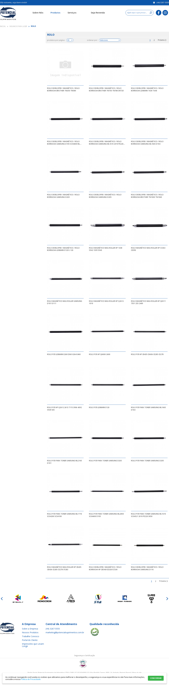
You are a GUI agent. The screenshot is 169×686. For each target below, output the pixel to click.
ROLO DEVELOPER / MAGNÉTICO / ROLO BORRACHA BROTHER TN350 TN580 (63, 89)
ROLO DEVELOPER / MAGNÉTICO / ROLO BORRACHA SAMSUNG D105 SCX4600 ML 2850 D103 (63, 144)
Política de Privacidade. (31, 679)
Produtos (55, 12)
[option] (17, 599)
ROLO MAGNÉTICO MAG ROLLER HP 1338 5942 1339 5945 (105, 249)
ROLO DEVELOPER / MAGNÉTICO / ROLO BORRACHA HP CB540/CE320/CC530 (105, 568)
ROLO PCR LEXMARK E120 (99, 407)
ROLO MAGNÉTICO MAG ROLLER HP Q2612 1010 (106, 302)
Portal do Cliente (30, 640)
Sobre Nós (37, 12)
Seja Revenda (98, 12)
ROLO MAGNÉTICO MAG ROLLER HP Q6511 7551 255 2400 (148, 302)
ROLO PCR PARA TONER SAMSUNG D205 (147, 460)
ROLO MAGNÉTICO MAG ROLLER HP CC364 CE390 (148, 249)
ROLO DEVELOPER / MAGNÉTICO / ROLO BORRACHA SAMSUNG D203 (63, 195)
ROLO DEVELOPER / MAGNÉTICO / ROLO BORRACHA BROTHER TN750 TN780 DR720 (106, 89)
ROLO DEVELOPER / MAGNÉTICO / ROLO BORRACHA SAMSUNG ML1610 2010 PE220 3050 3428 (106, 144)
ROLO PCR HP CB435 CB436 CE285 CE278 (147, 354)
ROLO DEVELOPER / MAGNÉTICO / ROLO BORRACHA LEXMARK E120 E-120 (63, 249)
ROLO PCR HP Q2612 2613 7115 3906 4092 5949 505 (64, 408)
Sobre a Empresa (30, 628)
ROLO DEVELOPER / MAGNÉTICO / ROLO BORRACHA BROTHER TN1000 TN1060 (147, 195)
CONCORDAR (155, 678)
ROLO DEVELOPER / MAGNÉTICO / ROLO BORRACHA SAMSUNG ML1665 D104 (147, 142)
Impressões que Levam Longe (33, 644)
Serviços (72, 12)
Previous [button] (2, 599)
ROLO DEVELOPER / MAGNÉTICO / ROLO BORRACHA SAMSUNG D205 (105, 195)
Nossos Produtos (30, 632)
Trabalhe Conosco (30, 636)
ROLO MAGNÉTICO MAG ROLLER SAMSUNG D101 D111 (64, 302)
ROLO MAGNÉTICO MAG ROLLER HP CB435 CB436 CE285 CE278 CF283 (64, 568)
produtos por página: (56, 40)
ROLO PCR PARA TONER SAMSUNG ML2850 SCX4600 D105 (106, 515)
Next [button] (167, 599)
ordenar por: (92, 40)
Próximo (161, 40)
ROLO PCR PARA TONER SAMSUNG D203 (105, 460)
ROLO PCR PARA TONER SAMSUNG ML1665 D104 (148, 408)
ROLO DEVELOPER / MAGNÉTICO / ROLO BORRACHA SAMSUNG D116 (147, 568)
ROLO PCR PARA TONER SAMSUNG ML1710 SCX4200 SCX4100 (64, 515)
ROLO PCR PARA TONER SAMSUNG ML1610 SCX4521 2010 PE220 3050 (148, 515)
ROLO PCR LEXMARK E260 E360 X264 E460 (64, 354)
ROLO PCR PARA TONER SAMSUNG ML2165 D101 (64, 461)
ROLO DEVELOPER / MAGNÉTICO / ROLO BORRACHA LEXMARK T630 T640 (147, 89)
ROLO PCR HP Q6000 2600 (99, 354)
